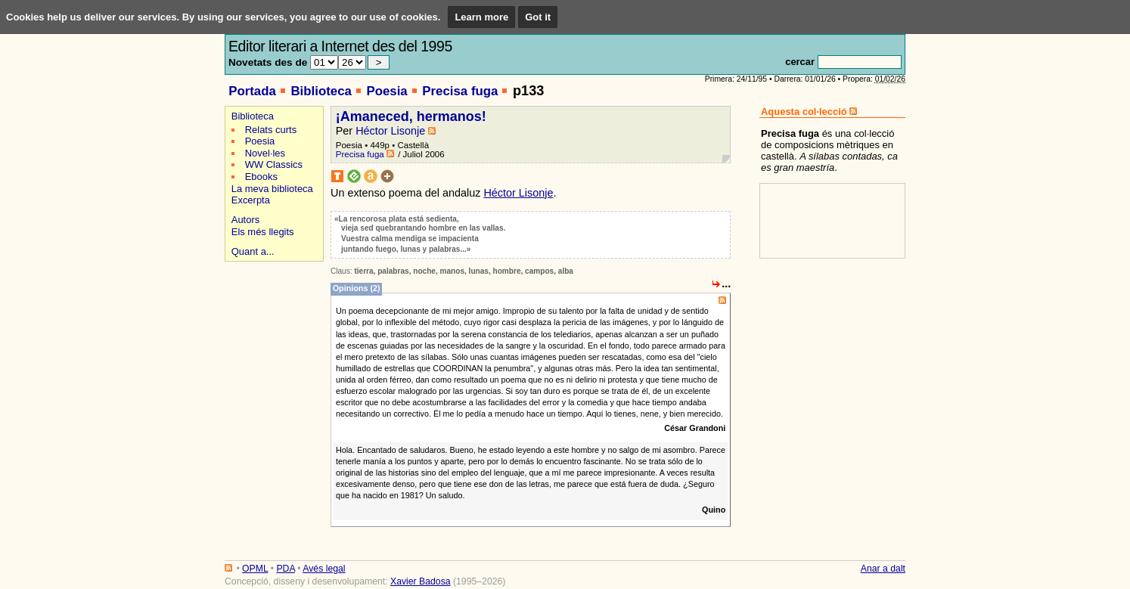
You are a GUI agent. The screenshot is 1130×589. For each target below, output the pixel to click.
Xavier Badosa (420, 581)
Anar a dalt (883, 568)
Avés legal (324, 568)
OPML (255, 568)
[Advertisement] (272, 318)
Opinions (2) (356, 288)
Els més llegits (262, 231)
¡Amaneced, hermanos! (411, 116)
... (726, 283)
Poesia (386, 91)
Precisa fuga (460, 91)
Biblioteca (320, 91)
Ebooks (261, 176)
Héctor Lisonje (390, 131)
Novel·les (265, 153)
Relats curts (270, 129)
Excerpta (250, 200)
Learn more (481, 17)
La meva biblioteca (272, 188)
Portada (252, 91)
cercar (800, 61)
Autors (245, 219)
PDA (285, 568)
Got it (538, 17)
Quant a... (253, 251)
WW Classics (274, 164)
